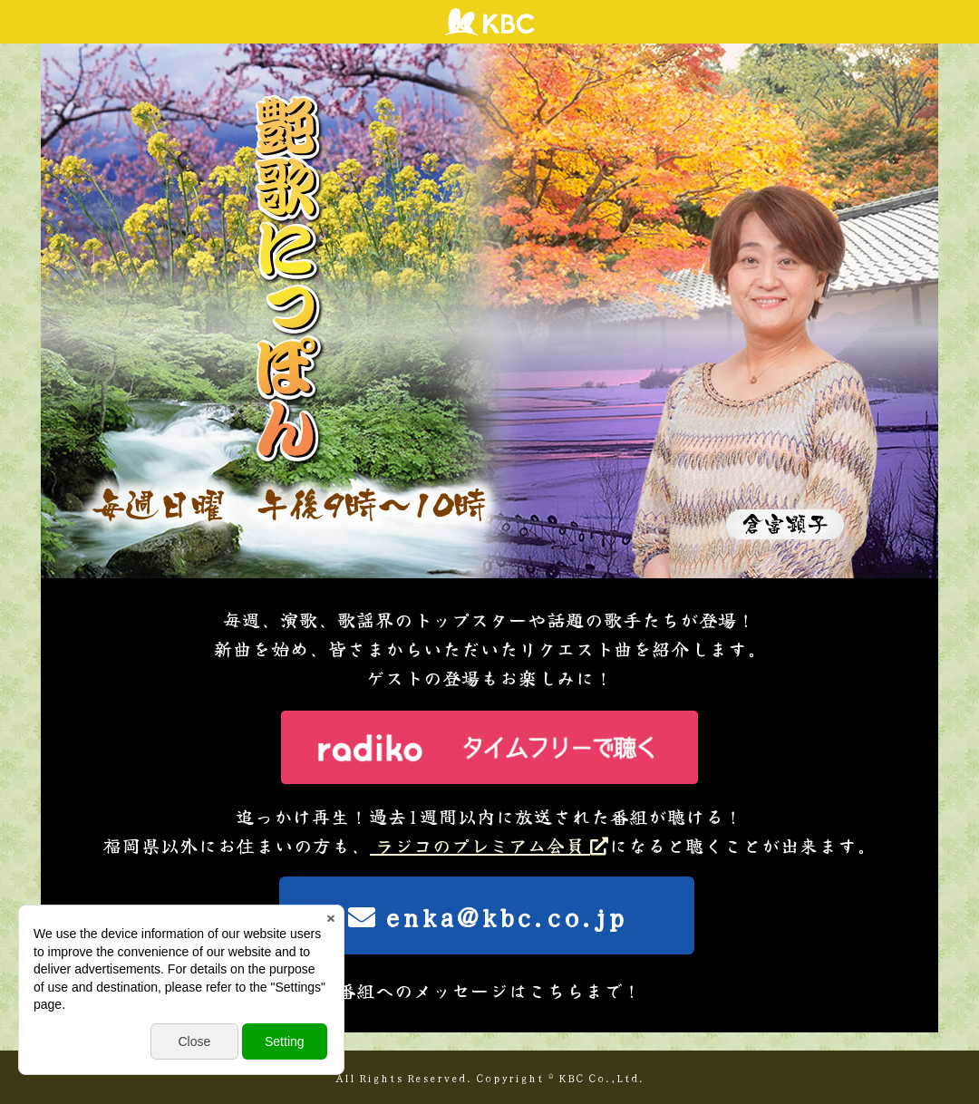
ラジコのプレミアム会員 (489, 845)
